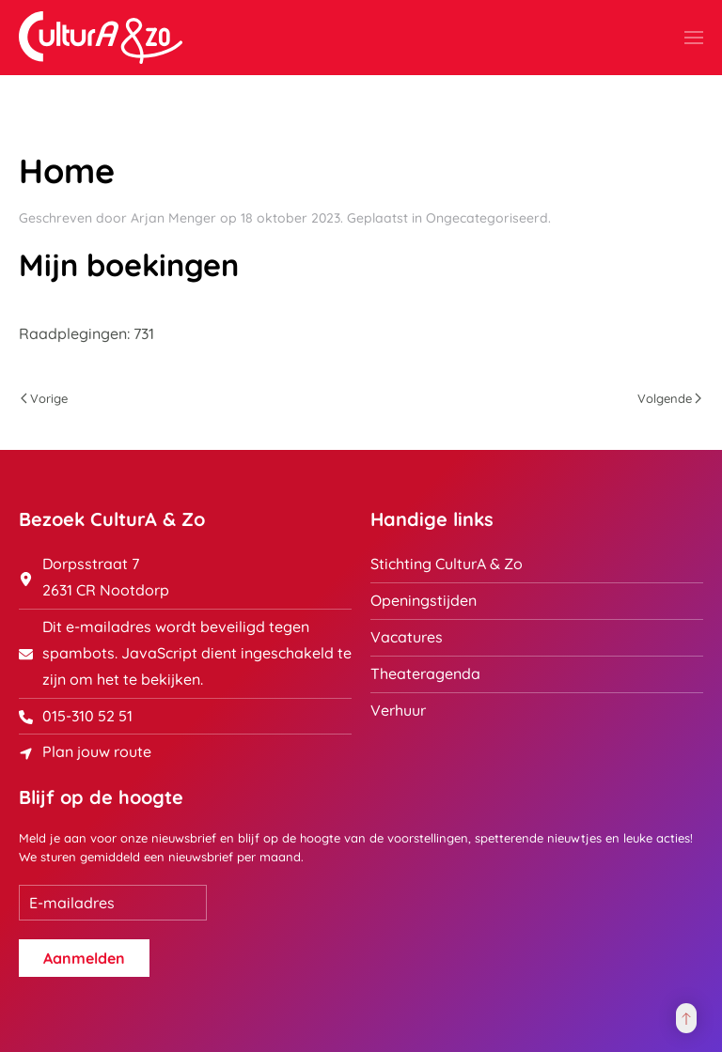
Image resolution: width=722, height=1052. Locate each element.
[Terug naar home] (100, 37)
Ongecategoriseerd (487, 217)
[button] (693, 37)
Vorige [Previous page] (44, 398)
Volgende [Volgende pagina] (669, 398)
